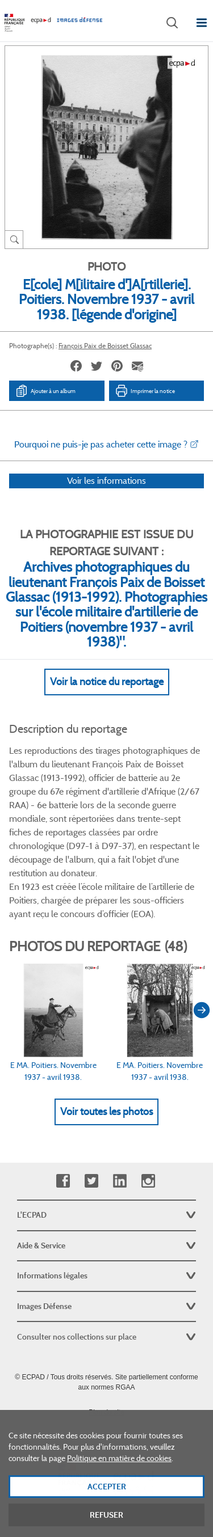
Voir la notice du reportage (107, 696)
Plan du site (106, 1412)
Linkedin (119, 1181)
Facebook (63, 1181)
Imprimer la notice (145, 391)
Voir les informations (106, 495)
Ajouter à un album (45, 391)
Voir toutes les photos (106, 1126)
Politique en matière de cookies (119, 1470)
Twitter (91, 1181)
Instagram (148, 1181)
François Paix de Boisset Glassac (105, 345)
